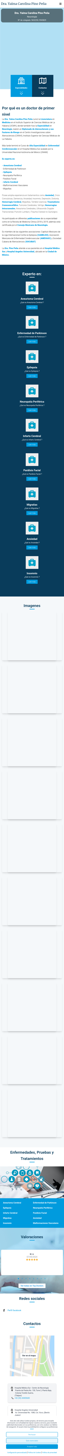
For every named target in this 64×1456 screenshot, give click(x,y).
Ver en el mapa (29, 1355)
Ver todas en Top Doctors (32, 1286)
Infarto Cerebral (10, 1213)
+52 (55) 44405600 (22, 1398)
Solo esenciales (32, 1441)
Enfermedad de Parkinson (45, 1203)
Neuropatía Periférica (43, 1208)
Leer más (32, 307)
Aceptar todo (32, 1447)
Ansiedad (37, 1218)
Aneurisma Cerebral (12, 1203)
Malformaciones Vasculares (46, 1223)
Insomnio (7, 1223)
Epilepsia (7, 1208)
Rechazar (32, 1435)
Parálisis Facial (40, 1213)
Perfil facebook (14, 1310)
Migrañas (7, 1218)
